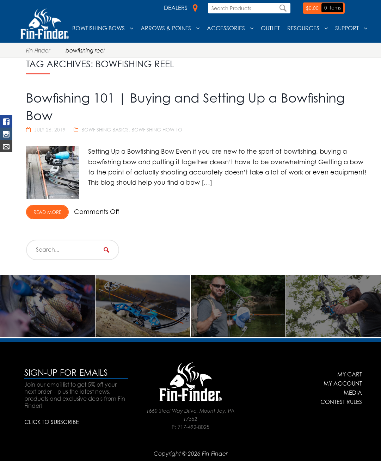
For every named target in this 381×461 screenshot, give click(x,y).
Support (347, 28)
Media (353, 392)
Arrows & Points (166, 28)
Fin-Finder (38, 50)
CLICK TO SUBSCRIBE (51, 421)
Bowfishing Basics (105, 130)
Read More (47, 212)
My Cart (349, 374)
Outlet (270, 28)
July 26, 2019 (50, 130)
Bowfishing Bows (98, 28)
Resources (303, 28)
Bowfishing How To (156, 130)
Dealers (181, 8)
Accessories (226, 28)
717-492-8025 (193, 427)
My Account (343, 383)
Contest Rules (341, 401)
